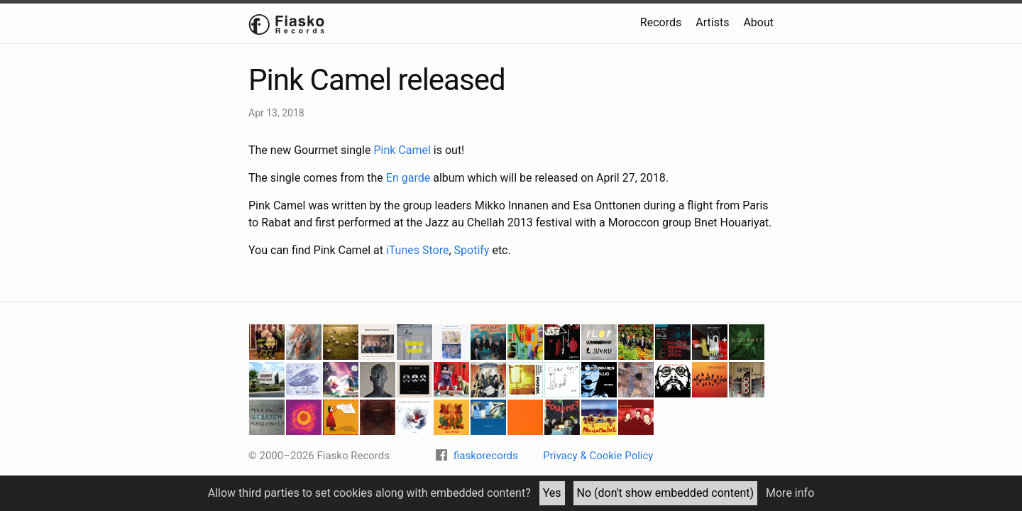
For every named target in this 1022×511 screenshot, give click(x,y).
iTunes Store (417, 250)
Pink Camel (401, 150)
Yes (552, 493)
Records (660, 22)
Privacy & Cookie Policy (598, 455)
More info (790, 493)
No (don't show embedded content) (665, 493)
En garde (408, 178)
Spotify (472, 250)
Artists (712, 22)
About (758, 22)
